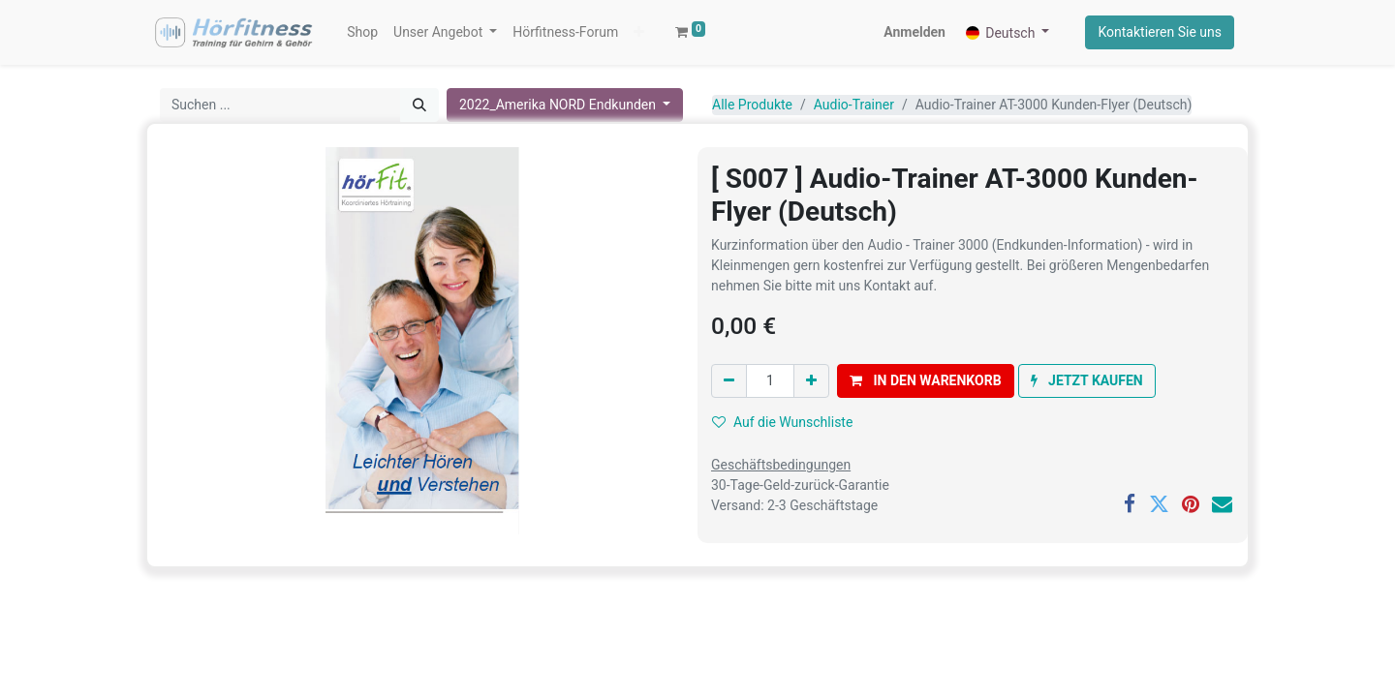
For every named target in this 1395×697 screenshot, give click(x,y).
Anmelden (915, 32)
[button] (639, 32)
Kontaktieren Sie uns (1160, 32)
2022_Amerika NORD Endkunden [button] (559, 104)
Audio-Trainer (854, 104)
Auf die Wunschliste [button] (782, 422)
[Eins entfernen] (729, 381)
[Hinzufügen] (811, 381)
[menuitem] (362, 32)
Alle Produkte (752, 104)
